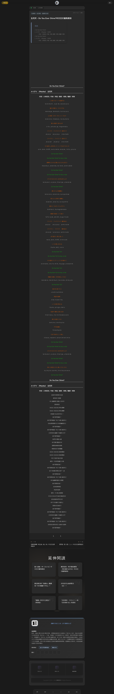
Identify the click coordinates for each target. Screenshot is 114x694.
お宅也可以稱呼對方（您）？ (67, 585)
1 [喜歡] (53, 536)
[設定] (77, 691)
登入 (110, 2)
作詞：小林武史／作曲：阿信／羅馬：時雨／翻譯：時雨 (52, 34)
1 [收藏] (60, 536)
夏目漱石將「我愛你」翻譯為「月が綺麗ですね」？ (43, 585)
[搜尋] (45, 691)
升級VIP (5, 2)
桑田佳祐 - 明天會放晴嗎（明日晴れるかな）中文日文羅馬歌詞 (69, 569)
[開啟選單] (37, 691)
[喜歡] (53, 691)
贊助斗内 (54, 647)
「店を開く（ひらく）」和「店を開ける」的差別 (69, 601)
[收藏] (61, 691)
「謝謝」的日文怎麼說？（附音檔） (42, 601)
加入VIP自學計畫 (44, 647)
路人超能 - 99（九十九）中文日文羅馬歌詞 (43, 568)
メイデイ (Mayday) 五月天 (43, 32)
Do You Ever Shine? (41, 30)
